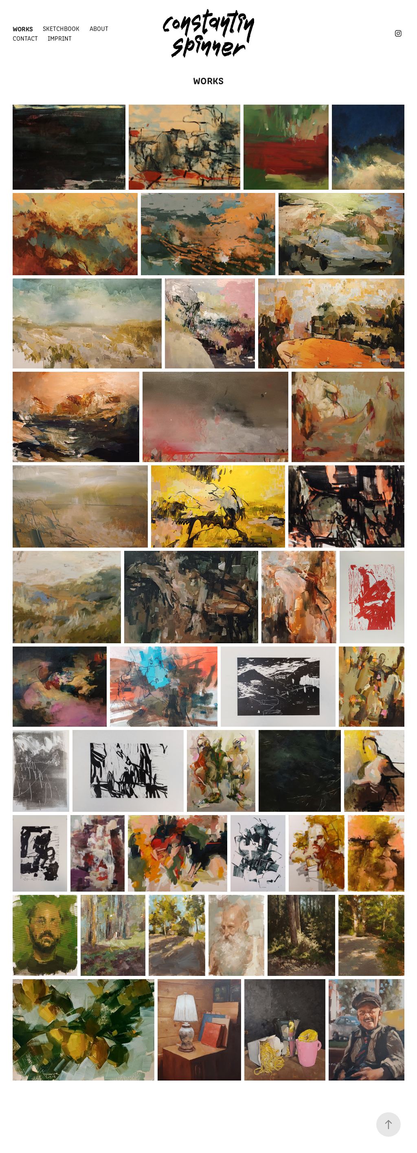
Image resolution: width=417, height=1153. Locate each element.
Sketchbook (61, 28)
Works (23, 28)
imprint (60, 38)
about (99, 28)
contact (25, 38)
